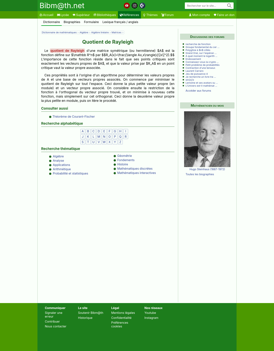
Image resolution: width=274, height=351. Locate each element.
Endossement (193, 58)
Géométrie (124, 156)
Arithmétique (62, 169)
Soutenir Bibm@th (90, 313)
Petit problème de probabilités (202, 64)
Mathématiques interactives (136, 173)
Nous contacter (55, 326)
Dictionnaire (51, 22)
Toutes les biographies (200, 174)
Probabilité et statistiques (70, 173)
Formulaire (91, 22)
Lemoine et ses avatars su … (202, 82)
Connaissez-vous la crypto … (202, 61)
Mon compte (199, 15)
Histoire (122, 164)
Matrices (116, 32)
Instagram (151, 318)
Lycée (63, 15)
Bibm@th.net (61, 5)
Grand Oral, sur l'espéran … (201, 52)
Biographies (72, 22)
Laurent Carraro (194, 70)
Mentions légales (123, 313)
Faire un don (224, 15)
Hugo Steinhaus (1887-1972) (207, 169)
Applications (61, 165)
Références (129, 15)
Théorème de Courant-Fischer (73, 116)
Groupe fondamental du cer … (202, 47)
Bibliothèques (104, 15)
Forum (167, 15)
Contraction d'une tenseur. (201, 67)
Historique (85, 318)
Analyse (58, 160)
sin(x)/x (190, 79)
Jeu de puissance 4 (197, 73)
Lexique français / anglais (120, 22)
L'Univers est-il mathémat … (201, 85)
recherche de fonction (198, 44)
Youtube (150, 313)
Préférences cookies (119, 324)
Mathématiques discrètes (135, 168)
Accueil (46, 15)
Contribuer (52, 321)
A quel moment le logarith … (201, 55)
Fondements (126, 160)
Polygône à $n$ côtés (198, 49)
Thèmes (150, 15)
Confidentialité (121, 318)
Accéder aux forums (198, 90)
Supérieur (81, 15)
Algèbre (84, 32)
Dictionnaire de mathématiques (59, 32)
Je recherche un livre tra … (201, 76)
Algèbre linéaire (100, 32)
